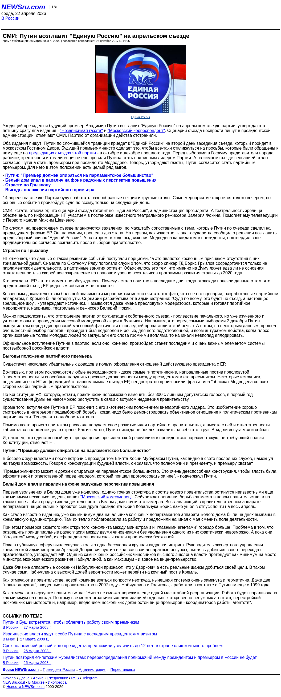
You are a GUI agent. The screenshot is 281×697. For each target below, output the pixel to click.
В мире (9, 639)
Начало (9, 678)
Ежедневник (57, 678)
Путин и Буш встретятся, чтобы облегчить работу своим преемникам (71, 622)
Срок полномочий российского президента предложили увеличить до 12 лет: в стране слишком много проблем (113, 645)
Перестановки (123, 669)
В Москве (36, 682)
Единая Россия (140, 117)
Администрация (92, 669)
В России (10, 18)
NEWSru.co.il (14, 682)
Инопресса (57, 682)
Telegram (90, 678)
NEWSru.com (23, 7)
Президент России (59, 669)
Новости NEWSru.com (25, 686)
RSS (75, 678)
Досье (24, 678)
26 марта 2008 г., (38, 651)
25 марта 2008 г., (38, 662)
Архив (38, 678)
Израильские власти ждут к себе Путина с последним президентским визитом (80, 634)
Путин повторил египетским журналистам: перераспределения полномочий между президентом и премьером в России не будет (130, 657)
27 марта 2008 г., (38, 627)
